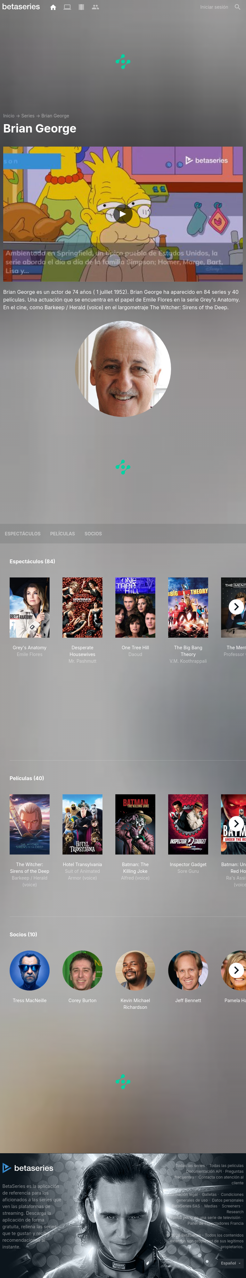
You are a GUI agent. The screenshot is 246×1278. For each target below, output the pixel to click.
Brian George (55, 115)
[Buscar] (238, 7)
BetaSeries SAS (186, 1206)
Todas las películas (226, 1165)
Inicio (8, 115)
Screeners (231, 1206)
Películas (62, 533)
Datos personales (228, 1200)
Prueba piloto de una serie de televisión (204, 1217)
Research (235, 1211)
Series (28, 115)
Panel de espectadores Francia (216, 1223)
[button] (30, 980)
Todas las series (190, 1165)
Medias (210, 1206)
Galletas (209, 1194)
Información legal (182, 1194)
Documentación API (204, 1171)
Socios (93, 533)
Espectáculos (23, 533)
